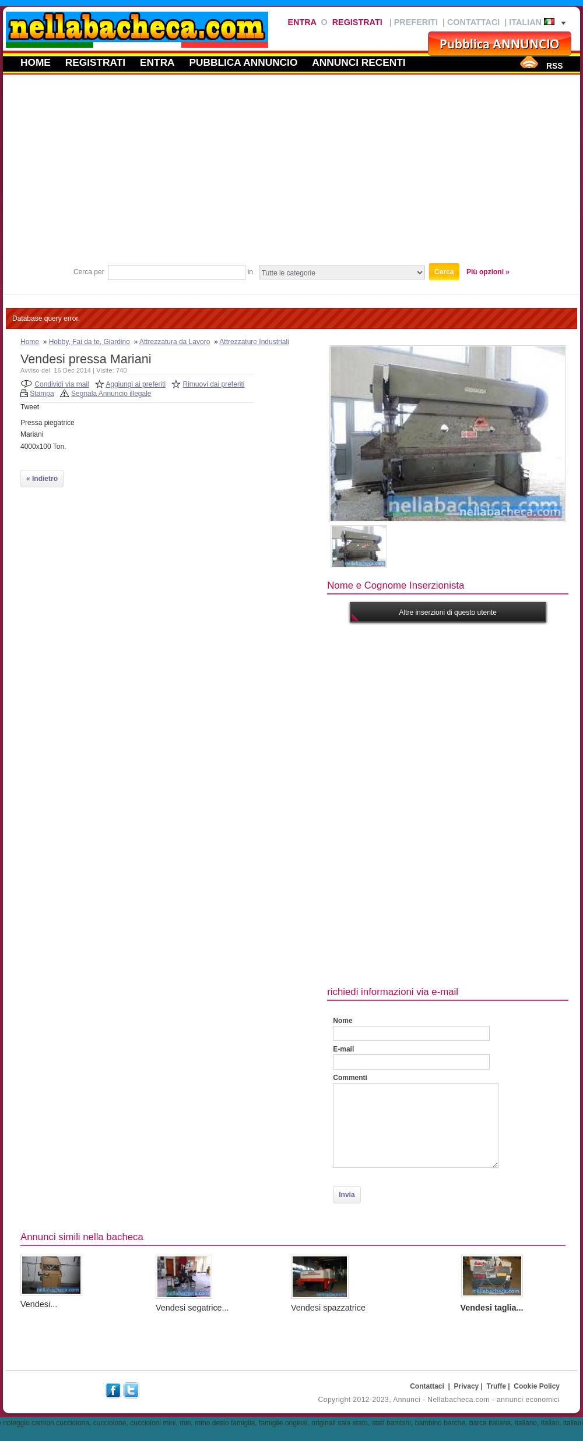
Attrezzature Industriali (254, 342)
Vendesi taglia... (492, 1307)
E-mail (343, 1049)
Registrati (357, 22)
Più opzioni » (488, 272)
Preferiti (416, 22)
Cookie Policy (537, 1386)
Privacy (466, 1386)
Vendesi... (38, 1304)
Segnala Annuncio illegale (111, 394)
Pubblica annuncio (243, 62)
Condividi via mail (61, 384)
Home (35, 62)
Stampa (42, 394)
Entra (301, 22)
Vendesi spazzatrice (328, 1307)
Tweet (29, 407)
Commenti (350, 1078)
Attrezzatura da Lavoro (174, 342)
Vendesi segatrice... (192, 1307)
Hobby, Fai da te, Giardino (89, 342)
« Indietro (42, 479)
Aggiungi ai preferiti (136, 384)
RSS (554, 65)
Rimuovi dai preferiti (214, 384)
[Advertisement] (291, 174)
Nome (342, 1021)
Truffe (496, 1386)
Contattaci (473, 22)
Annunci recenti (358, 62)
